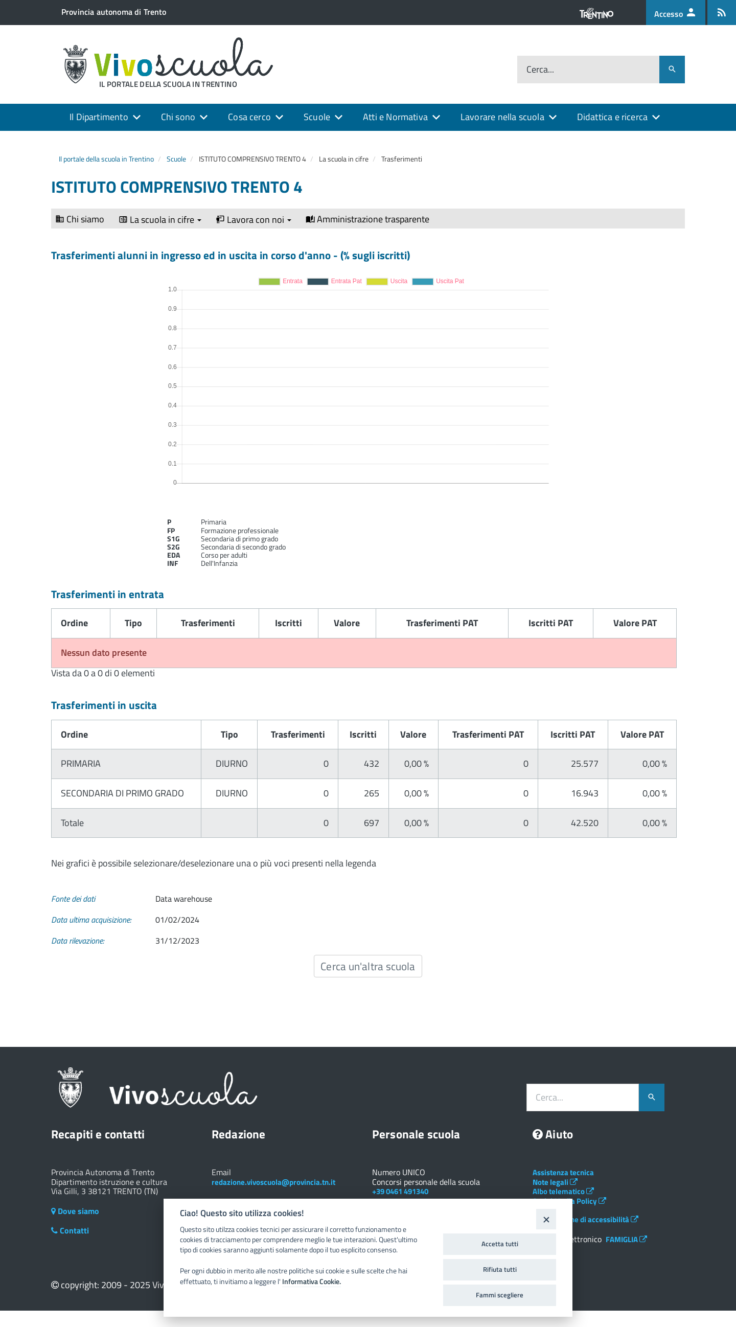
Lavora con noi (253, 219)
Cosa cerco (249, 117)
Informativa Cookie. (311, 1281)
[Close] (546, 1219)
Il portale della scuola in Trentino (106, 158)
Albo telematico (563, 1191)
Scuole (317, 117)
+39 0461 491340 (400, 1191)
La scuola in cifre (160, 219)
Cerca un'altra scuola (367, 966)
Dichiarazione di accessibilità (585, 1219)
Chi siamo (79, 219)
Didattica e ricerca (612, 117)
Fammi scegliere (499, 1295)
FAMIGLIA (626, 1239)
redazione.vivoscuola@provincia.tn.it (273, 1182)
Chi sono (178, 117)
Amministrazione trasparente (367, 219)
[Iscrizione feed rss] (721, 12)
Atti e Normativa (395, 117)
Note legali (555, 1182)
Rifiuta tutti (500, 1269)
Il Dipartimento (99, 117)
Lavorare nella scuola (502, 117)
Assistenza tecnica (563, 1172)
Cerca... (540, 69)
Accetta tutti (499, 1244)
